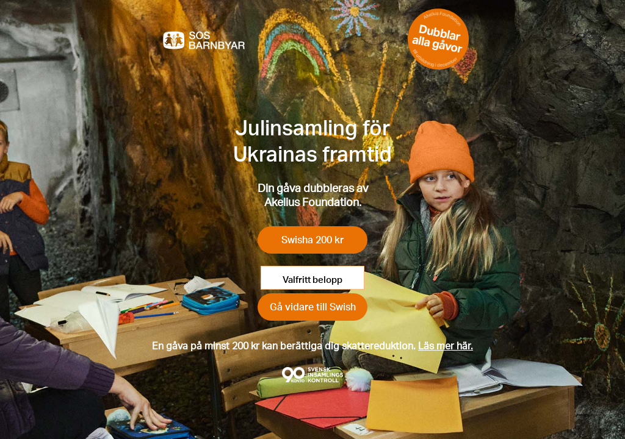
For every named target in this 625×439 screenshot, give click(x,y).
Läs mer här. (445, 345)
